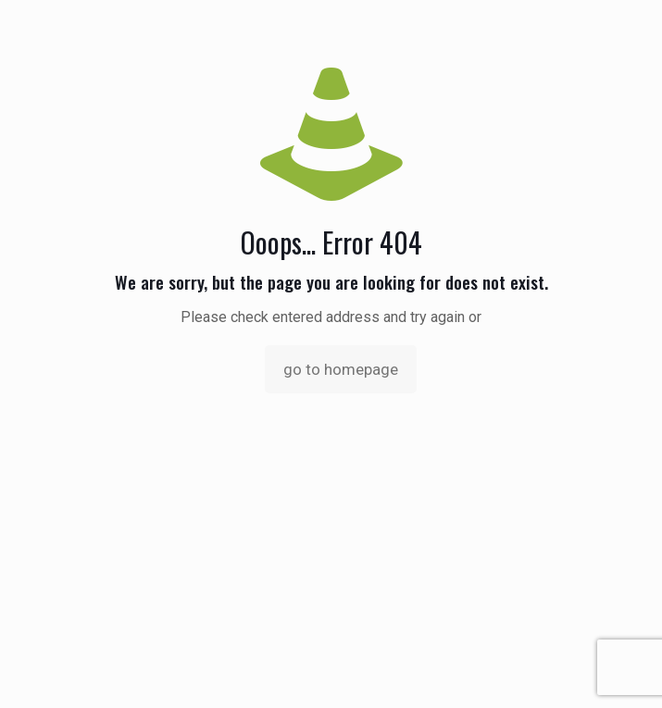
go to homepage (340, 369)
